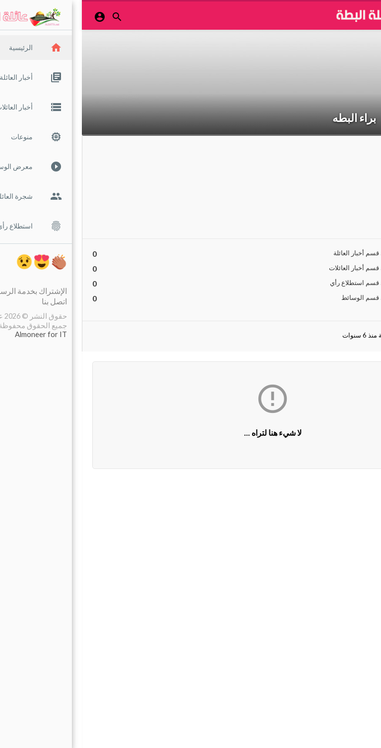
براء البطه (272, 117)
